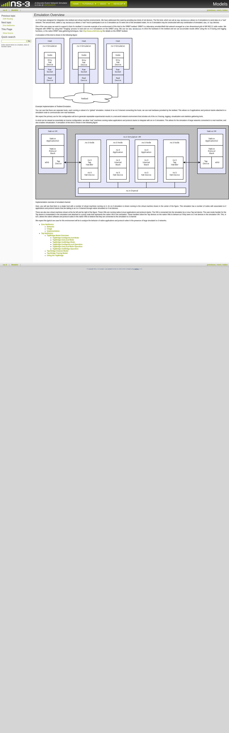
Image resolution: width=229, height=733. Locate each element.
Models (14, 10)
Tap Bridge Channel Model (57, 251)
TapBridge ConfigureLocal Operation (67, 244)
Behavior (50, 227)
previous (211, 10)
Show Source (8, 33)
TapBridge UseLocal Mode (63, 240)
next (219, 10)
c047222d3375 (50, 5)
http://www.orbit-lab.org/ (92, 31)
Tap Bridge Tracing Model (57, 253)
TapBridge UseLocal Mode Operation (67, 247)
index (225, 10)
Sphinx (136, 269)
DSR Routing (8, 19)
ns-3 (5, 10)
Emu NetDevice (47, 224)
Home (75, 4)
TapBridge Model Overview (58, 235)
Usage (49, 229)
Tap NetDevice (47, 233)
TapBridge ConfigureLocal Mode (66, 238)
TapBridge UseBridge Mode (64, 242)
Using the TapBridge (55, 255)
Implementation (53, 231)
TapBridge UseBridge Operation (65, 249)
